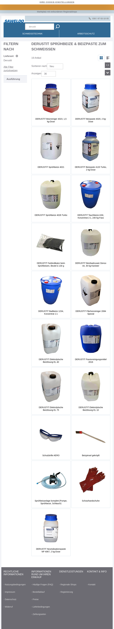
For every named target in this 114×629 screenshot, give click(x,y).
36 (45, 73)
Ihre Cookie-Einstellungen (57, 2)
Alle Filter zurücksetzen (11, 69)
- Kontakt (91, 584)
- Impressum (9, 592)
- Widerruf (8, 607)
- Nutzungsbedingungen (15, 584)
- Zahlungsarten (38, 614)
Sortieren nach (39, 66)
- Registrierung (66, 592)
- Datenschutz (10, 599)
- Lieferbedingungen (40, 607)
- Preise (35, 599)
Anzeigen (36, 73)
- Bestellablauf (38, 592)
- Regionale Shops (67, 584)
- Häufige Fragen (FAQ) (42, 584)
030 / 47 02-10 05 (100, 18)
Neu (52, 66)
